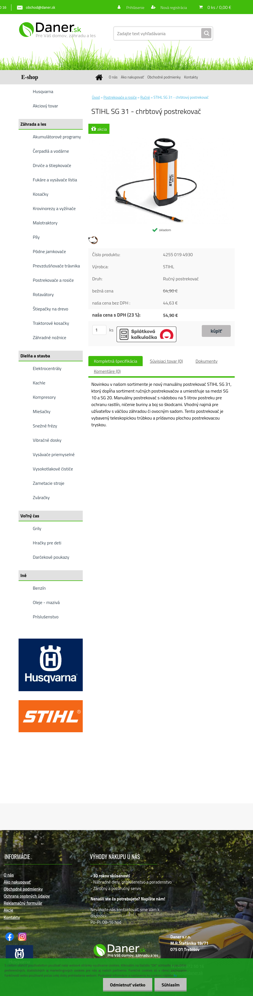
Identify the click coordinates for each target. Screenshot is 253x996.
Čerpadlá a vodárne (51, 151)
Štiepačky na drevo (50, 308)
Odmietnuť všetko (127, 984)
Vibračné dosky (47, 440)
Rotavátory (43, 294)
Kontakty (191, 77)
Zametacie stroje (48, 483)
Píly (36, 237)
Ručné (145, 97)
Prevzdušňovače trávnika (56, 265)
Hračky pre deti (47, 542)
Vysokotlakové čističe (53, 468)
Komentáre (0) (107, 371)
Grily (37, 528)
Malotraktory (45, 222)
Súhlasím (171, 984)
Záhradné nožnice (49, 337)
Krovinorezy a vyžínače (54, 208)
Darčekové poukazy (51, 557)
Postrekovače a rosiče (53, 280)
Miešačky (42, 411)
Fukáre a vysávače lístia (55, 179)
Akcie (8, 910)
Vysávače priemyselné (54, 454)
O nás (113, 77)
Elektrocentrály (47, 368)
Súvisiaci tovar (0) (166, 361)
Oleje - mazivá (46, 602)
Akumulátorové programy (57, 136)
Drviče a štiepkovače (52, 165)
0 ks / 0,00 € (219, 7)
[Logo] (57, 33)
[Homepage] (100, 77)
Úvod (96, 97)
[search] (206, 33)
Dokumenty (207, 361)
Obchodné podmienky (164, 77)
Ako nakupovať (132, 77)
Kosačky (40, 194)
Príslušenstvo (46, 616)
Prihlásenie (135, 7)
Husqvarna (43, 91)
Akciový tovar (45, 105)
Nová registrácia (173, 7)
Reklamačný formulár (23, 903)
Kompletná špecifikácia (115, 361)
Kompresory (44, 397)
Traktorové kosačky (51, 323)
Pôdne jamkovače (49, 251)
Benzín (39, 588)
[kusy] (99, 330)
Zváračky (41, 497)
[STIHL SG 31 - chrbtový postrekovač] (161, 137)
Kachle (39, 382)
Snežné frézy (45, 425)
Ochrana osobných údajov (27, 896)
